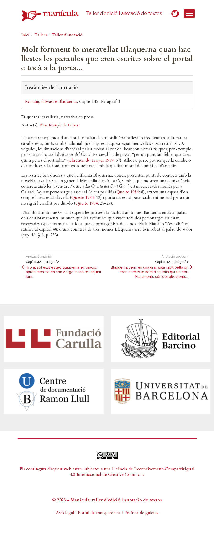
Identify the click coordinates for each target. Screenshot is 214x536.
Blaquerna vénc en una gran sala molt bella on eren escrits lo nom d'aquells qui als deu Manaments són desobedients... (149, 272)
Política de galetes (141, 513)
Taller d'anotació (67, 35)
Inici (25, 35)
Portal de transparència (99, 513)
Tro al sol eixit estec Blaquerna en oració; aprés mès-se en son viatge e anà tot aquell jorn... (63, 272)
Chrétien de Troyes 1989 (91, 160)
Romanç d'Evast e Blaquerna (51, 101)
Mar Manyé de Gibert (60, 125)
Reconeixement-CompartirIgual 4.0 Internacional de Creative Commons (132, 471)
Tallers (40, 35)
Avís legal (65, 513)
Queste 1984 (127, 192)
